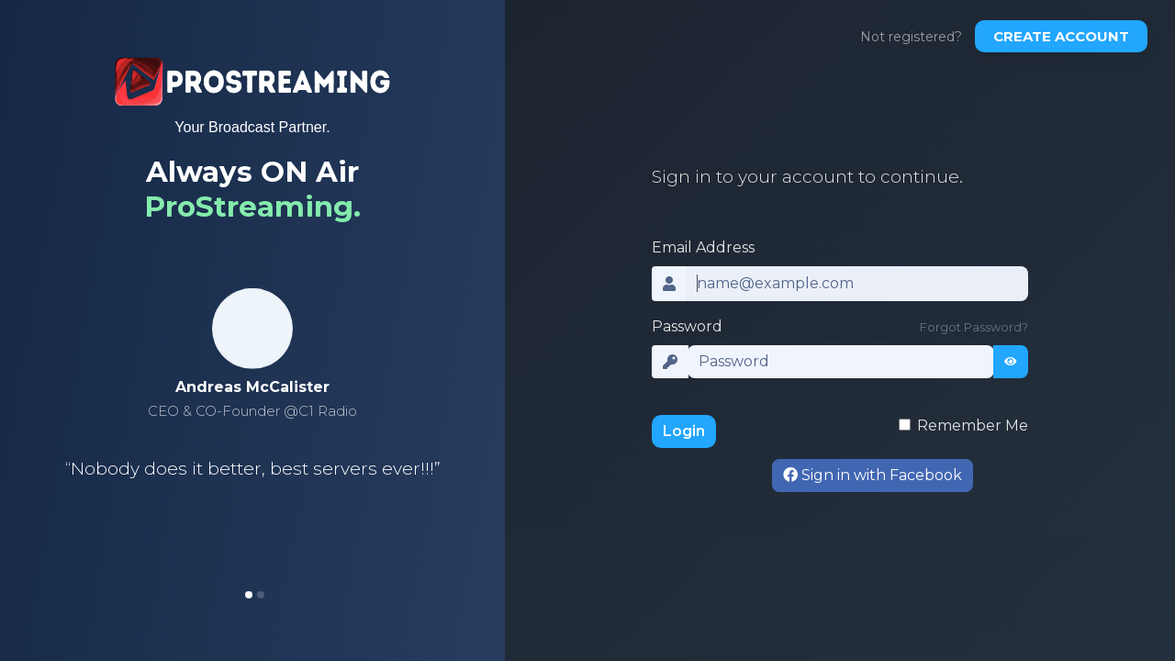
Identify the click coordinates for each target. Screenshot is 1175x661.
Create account (1061, 36)
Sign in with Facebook (872, 475)
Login (684, 431)
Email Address (703, 247)
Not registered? (911, 36)
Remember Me (972, 425)
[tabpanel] (252, 413)
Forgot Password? (974, 327)
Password (687, 326)
